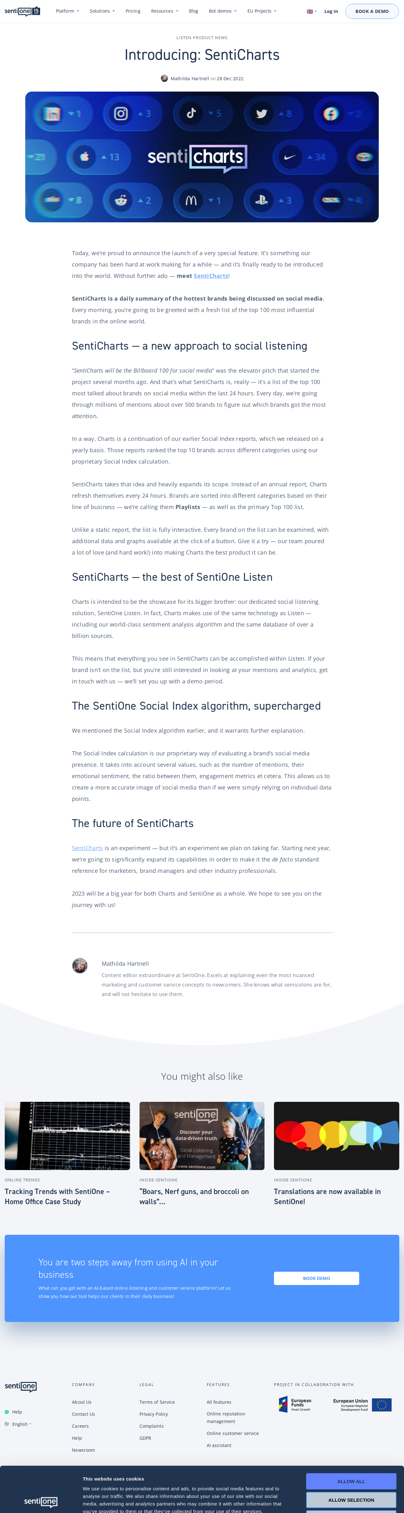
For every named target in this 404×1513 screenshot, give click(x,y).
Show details (331, 1500)
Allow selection (351, 1454)
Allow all (351, 1435)
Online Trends (22, 1180)
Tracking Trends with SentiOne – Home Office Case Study (57, 1196)
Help (17, 1412)
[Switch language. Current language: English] (312, 11)
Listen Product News (202, 37)
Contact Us (83, 1414)
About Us (82, 1402)
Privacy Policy (154, 1414)
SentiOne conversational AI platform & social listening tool (22, 11)
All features (219, 1402)
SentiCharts (211, 275)
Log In (331, 11)
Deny (351, 1472)
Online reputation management (226, 1417)
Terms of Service (157, 1402)
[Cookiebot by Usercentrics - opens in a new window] (40, 1500)
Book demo (316, 1278)
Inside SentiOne (159, 1180)
